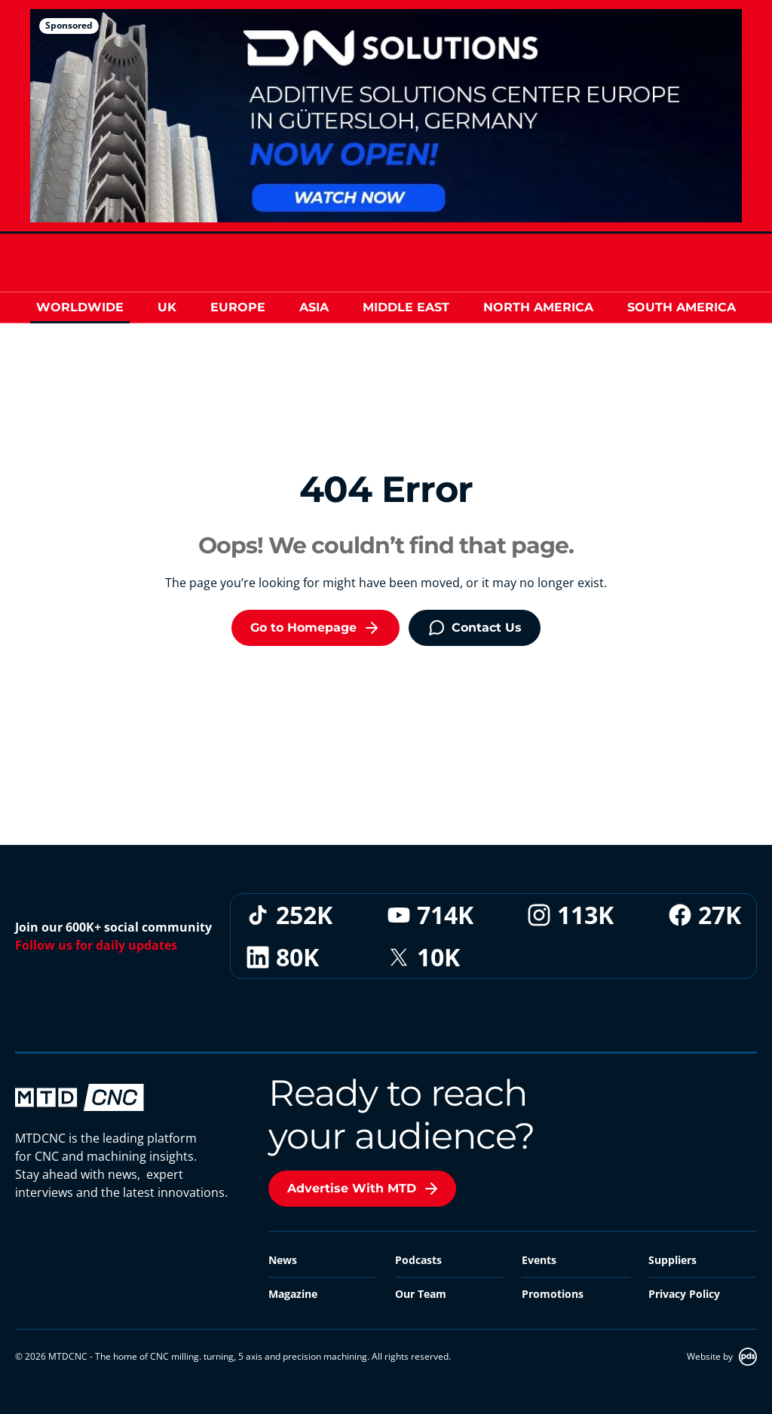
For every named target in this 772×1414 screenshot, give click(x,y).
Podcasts (418, 1260)
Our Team (420, 1294)
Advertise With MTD (363, 1189)
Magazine (292, 1294)
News (282, 1260)
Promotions (553, 1294)
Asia (314, 307)
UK (167, 307)
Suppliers (672, 1260)
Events (539, 1260)
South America (681, 307)
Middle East (406, 307)
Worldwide (80, 307)
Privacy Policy (684, 1294)
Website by (722, 1357)
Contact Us (474, 628)
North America (538, 307)
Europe (237, 307)
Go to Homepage (315, 628)
